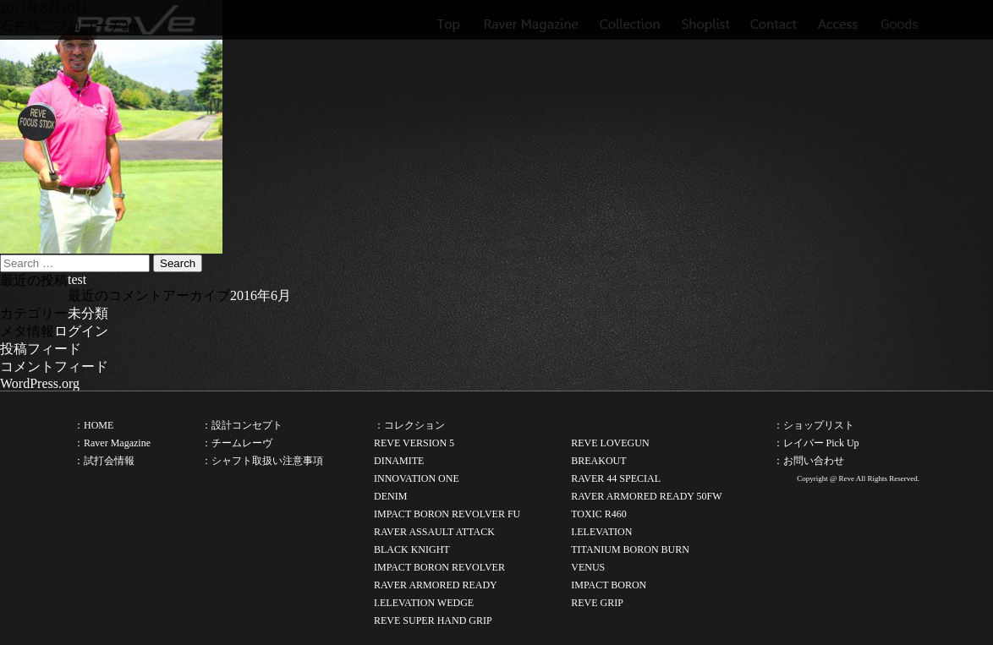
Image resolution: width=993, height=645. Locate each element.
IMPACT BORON (608, 585)
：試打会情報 (104, 461)
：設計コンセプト (242, 425)
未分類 (88, 313)
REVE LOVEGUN (610, 443)
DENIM (390, 496)
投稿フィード (40, 349)
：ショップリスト (813, 425)
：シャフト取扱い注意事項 (262, 461)
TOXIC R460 (598, 514)
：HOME (93, 425)
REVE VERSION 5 (414, 443)
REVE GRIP (597, 603)
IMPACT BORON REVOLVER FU (447, 514)
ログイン (81, 331)
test (77, 279)
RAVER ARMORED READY (435, 585)
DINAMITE (399, 461)
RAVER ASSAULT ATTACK (434, 532)
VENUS (588, 567)
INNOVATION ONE (416, 478)
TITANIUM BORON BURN (630, 549)
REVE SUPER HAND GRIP (433, 620)
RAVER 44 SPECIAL (616, 478)
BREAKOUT (598, 461)
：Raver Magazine (112, 443)
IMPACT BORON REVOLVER (439, 567)
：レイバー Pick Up (816, 443)
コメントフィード (54, 366)
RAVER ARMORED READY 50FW (646, 496)
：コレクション (409, 425)
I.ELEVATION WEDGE (424, 603)
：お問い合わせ (808, 461)
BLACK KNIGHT (412, 549)
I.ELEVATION (601, 532)
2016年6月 (260, 295)
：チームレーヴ (236, 443)
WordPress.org (40, 383)
